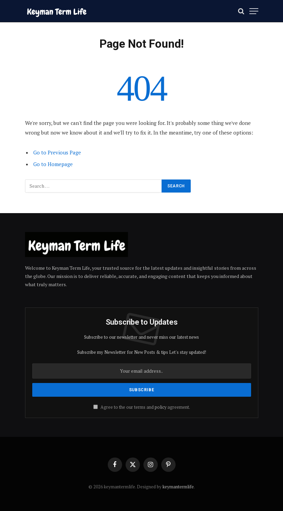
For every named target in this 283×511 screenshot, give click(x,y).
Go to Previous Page (57, 152)
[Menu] (253, 11)
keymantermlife (178, 487)
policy (160, 407)
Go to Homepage (53, 164)
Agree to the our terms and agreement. (141, 407)
